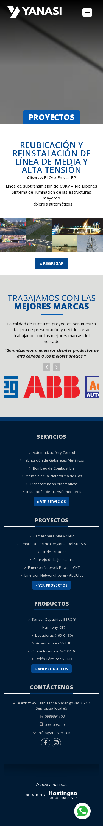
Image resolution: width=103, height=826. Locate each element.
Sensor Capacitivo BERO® (54, 619)
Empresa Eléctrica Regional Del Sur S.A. (54, 543)
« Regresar (52, 263)
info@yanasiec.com (54, 732)
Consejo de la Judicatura (54, 559)
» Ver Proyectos (51, 585)
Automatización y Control (54, 452)
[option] (51, 387)
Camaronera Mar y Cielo (53, 536)
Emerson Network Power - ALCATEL (53, 575)
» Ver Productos (51, 668)
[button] (46, 367)
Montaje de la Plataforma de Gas (54, 475)
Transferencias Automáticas (54, 483)
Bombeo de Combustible (54, 468)
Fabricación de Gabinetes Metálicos (54, 460)
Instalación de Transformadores (54, 491)
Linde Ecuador (54, 551)
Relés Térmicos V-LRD (54, 658)
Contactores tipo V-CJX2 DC (54, 651)
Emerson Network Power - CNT (54, 567)
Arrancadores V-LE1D (54, 643)
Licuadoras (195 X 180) (54, 635)
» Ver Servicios (51, 501)
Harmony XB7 (53, 627)
